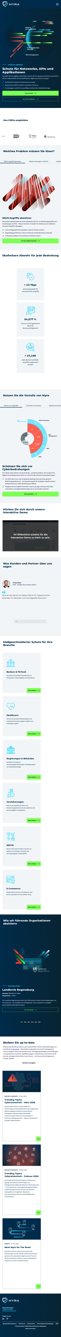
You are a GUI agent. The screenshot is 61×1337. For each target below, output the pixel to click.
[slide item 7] (37, 621)
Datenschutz (31, 1323)
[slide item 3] (23, 621)
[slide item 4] (27, 621)
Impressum (21, 1323)
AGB (57, 1323)
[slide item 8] (41, 621)
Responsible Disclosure (10, 1323)
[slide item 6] (34, 621)
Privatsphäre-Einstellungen (45, 1323)
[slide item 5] (30, 621)
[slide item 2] (20, 621)
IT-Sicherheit (15, 1049)
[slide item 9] (44, 621)
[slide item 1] (16, 621)
